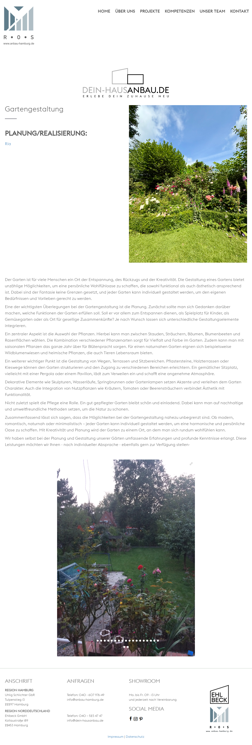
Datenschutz (135, 737)
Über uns (125, 11)
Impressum (115, 737)
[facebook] (131, 718)
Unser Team (212, 11)
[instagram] (136, 718)
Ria (8, 143)
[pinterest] (141, 718)
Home (104, 11)
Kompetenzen (180, 11)
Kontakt (239, 11)
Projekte (150, 11)
